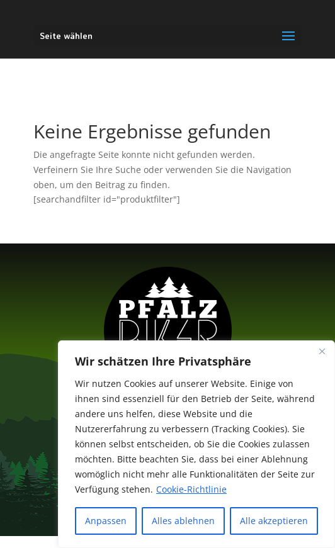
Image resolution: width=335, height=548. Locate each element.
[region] (196, 444)
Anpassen (106, 521)
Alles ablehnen (183, 521)
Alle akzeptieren (274, 521)
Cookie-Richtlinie (191, 489)
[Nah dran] (321, 351)
